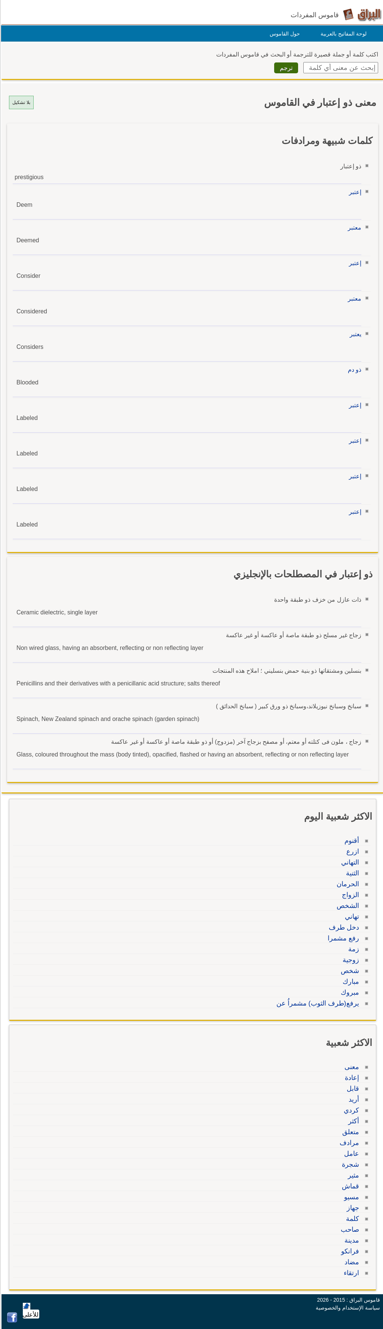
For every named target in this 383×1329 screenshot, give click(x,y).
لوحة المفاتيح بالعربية (342, 34)
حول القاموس (284, 34)
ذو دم (353, 369)
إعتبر (354, 192)
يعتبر (354, 334)
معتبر (353, 227)
